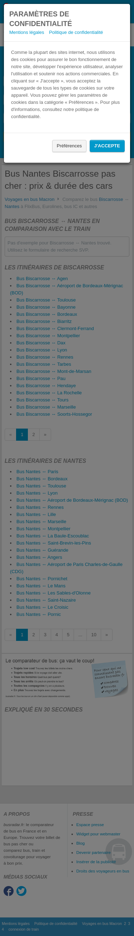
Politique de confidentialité (76, 32)
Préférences (69, 145)
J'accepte (107, 145)
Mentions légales (26, 32)
